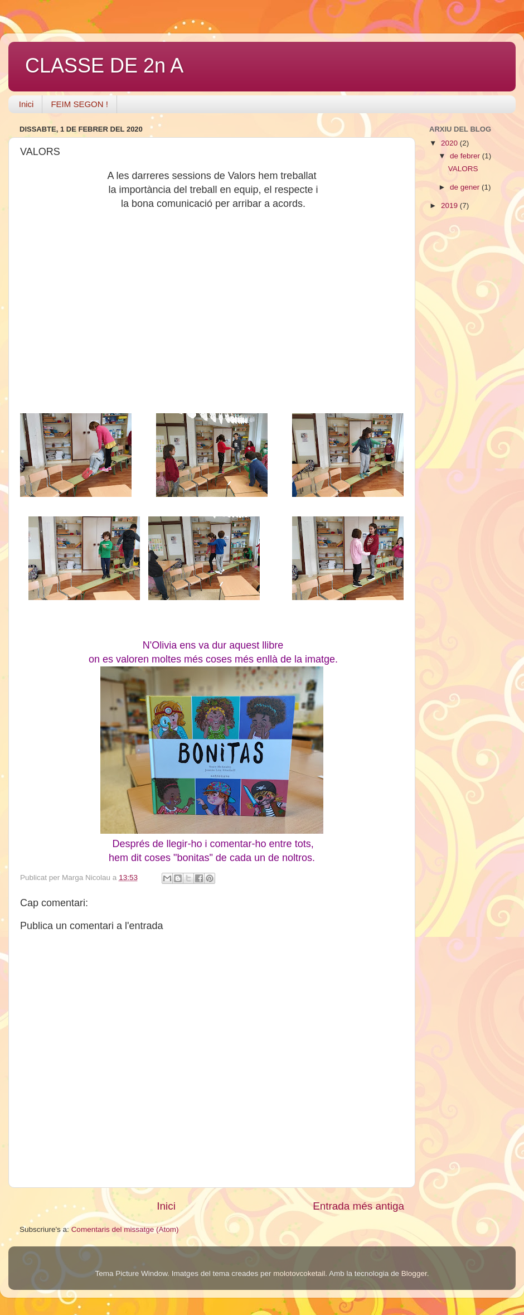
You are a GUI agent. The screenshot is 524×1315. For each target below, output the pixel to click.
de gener (466, 187)
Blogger (414, 1273)
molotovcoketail (299, 1273)
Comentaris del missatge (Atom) (125, 1229)
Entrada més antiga (358, 1206)
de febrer (466, 156)
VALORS (463, 169)
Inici (26, 104)
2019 (450, 205)
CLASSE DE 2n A (104, 65)
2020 (450, 143)
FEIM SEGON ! (79, 104)
